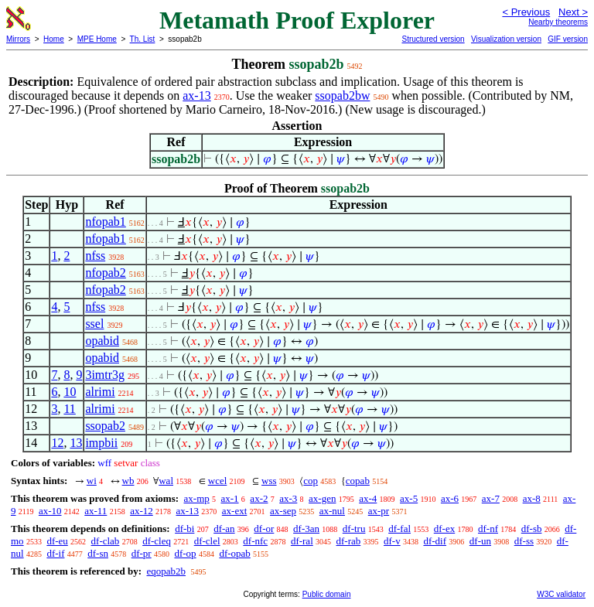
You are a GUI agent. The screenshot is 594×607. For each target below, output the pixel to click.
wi (92, 480)
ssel (94, 323)
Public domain (326, 594)
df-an (223, 528)
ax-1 (230, 498)
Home (53, 39)
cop (310, 480)
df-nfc (255, 541)
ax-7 (491, 498)
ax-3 (288, 498)
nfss (95, 255)
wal (166, 480)
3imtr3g (105, 374)
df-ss (524, 541)
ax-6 (450, 498)
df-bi (184, 528)
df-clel (207, 541)
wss (269, 480)
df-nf (488, 528)
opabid (102, 340)
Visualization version (506, 39)
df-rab (348, 541)
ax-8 (532, 498)
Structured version (432, 39)
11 (69, 408)
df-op (185, 553)
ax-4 (368, 498)
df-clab (105, 541)
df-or (264, 528)
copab (358, 480)
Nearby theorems (558, 22)
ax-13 (196, 95)
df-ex (444, 528)
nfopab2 (105, 272)
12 (57, 442)
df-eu (56, 541)
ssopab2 (105, 425)
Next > (573, 12)
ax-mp (197, 498)
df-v (392, 541)
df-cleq (156, 541)
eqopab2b (166, 571)
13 (76, 442)
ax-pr (378, 511)
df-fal (399, 528)
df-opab (234, 553)
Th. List (142, 39)
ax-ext (234, 511)
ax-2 (259, 498)
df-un (480, 541)
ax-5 (409, 498)
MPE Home (97, 39)
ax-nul (332, 511)
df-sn (97, 553)
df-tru (354, 528)
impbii (101, 442)
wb (128, 480)
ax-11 (95, 511)
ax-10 (50, 511)
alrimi (99, 391)
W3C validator (561, 594)
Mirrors (18, 39)
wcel (217, 480)
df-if (55, 553)
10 (69, 391)
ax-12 (141, 511)
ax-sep (283, 511)
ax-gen (322, 498)
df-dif (434, 541)
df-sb (531, 528)
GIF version (568, 39)
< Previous (526, 12)
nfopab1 (105, 221)
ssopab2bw (342, 95)
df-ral (302, 541)
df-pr (141, 553)
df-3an (306, 528)
